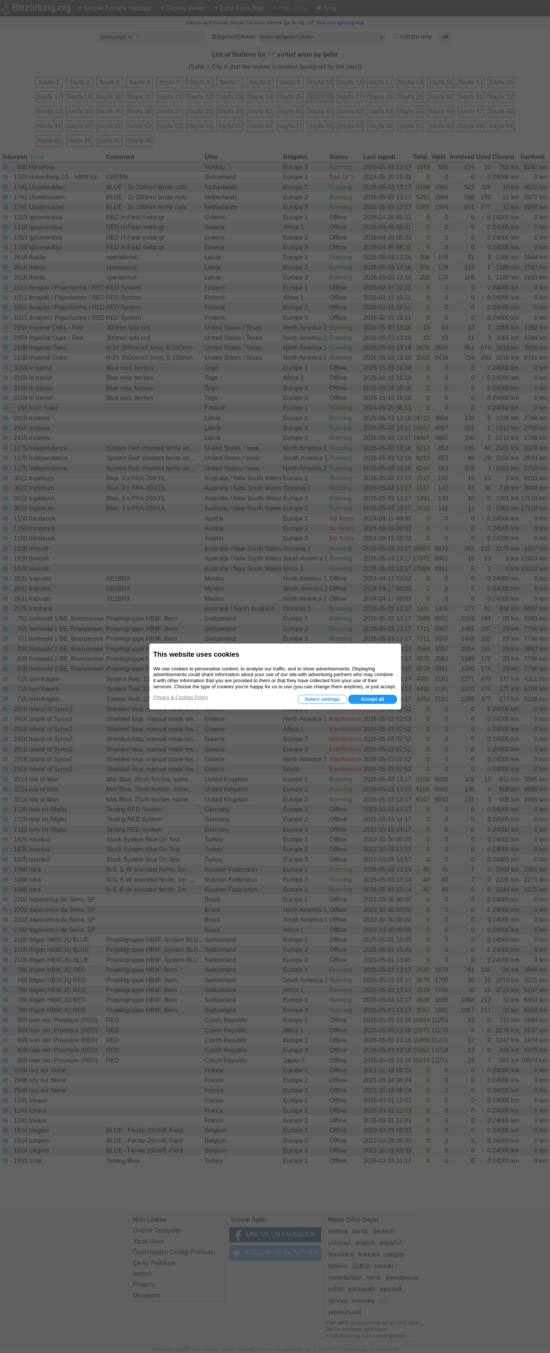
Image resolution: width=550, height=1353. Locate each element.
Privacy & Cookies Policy (180, 697)
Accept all (372, 699)
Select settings (322, 699)
